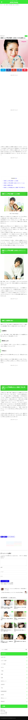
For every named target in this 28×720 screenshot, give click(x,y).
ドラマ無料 (3, 664)
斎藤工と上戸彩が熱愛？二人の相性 (10, 180)
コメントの (4, 712)
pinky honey (14, 2)
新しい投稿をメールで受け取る (7, 583)
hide (16, 178)
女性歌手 (3, 684)
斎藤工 (13, 536)
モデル (2, 667)
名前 (2, 567)
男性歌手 (3, 701)
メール (2, 571)
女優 (6, 536)
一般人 (2, 670)
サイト (2, 576)
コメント (2, 558)
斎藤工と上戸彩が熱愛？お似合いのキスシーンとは (13, 182)
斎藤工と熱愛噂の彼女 (8, 185)
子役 (2, 687)
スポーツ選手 (4, 660)
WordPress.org (4, 713)
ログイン (2, 709)
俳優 (2, 536)
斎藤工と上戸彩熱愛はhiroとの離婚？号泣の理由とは (14, 187)
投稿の (3, 710)
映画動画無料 (4, 691)
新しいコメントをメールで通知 (7, 582)
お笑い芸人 (3, 657)
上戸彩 (9, 536)
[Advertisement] (14, 20)
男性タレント (4, 698)
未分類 (2, 694)
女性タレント (4, 681)
